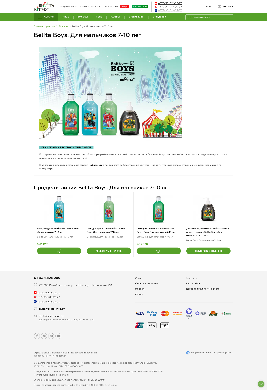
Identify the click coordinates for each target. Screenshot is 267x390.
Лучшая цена (140, 6)
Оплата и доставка (89, 6)
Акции (124, 6)
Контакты (191, 278)
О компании (110, 6)
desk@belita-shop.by (51, 316)
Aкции (139, 294)
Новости (140, 288)
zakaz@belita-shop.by (52, 308)
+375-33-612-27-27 (168, 3)
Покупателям (68, 6)
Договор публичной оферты (203, 288)
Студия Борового (223, 352)
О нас (138, 278)
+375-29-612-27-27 (168, 7)
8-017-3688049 (96, 380)
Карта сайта (193, 283)
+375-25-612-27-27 (168, 10)
